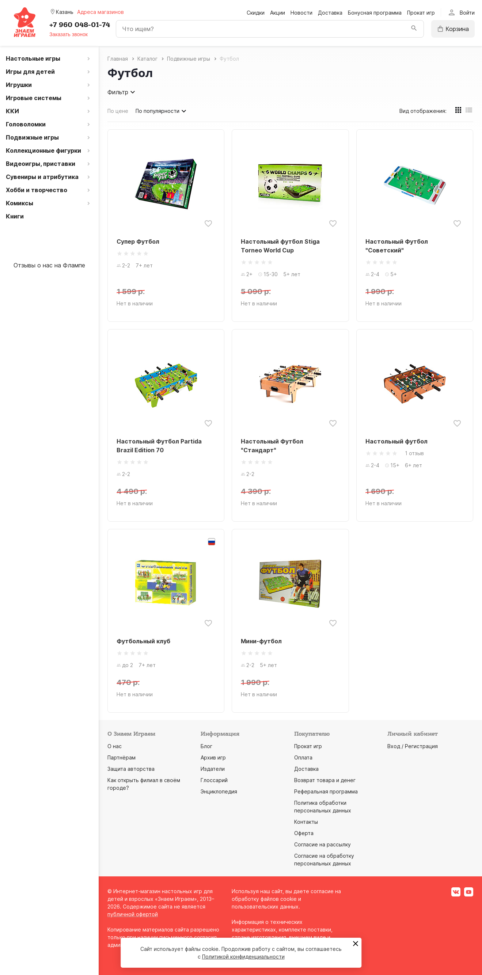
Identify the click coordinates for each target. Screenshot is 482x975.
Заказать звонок (68, 34)
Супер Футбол (138, 241)
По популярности (162, 111)
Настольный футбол (396, 441)
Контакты (306, 822)
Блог (206, 746)
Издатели (213, 769)
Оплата (303, 757)
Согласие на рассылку (322, 844)
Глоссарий (214, 780)
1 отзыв (414, 453)
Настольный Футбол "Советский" (396, 246)
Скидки (256, 12)
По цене (117, 111)
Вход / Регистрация (412, 746)
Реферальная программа (326, 791)
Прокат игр (421, 12)
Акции (277, 12)
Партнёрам (121, 757)
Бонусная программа (375, 12)
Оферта (304, 833)
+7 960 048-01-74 (79, 25)
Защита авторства (131, 769)
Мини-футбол (261, 641)
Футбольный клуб (143, 641)
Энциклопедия (219, 791)
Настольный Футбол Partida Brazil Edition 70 (159, 446)
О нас (114, 746)
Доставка (330, 12)
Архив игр (213, 757)
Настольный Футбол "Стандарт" (272, 446)
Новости (301, 12)
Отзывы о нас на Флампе (49, 265)
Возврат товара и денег (325, 780)
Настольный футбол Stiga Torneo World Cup (280, 246)
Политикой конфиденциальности (243, 956)
